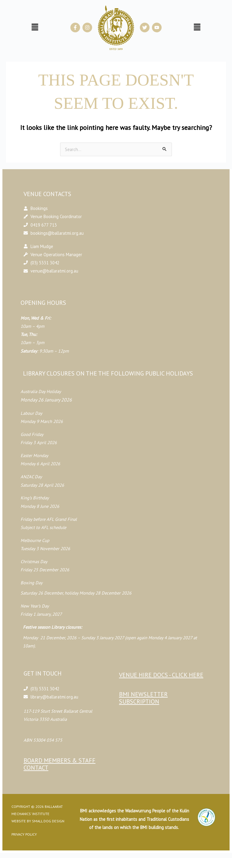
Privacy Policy (30, 834)
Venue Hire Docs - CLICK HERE (161, 675)
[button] (35, 27)
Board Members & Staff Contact (65, 764)
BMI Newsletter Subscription (143, 697)
